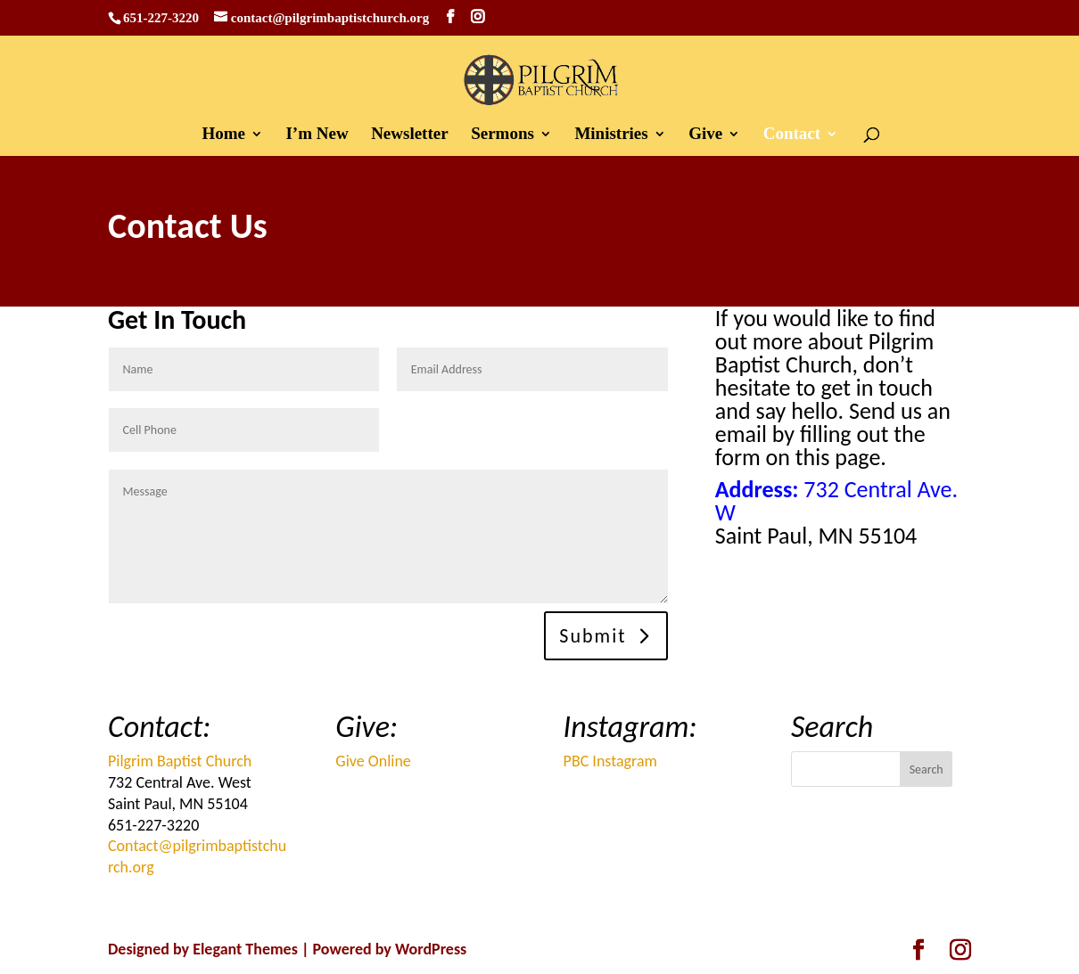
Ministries (610, 135)
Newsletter (410, 135)
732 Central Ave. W (836, 501)
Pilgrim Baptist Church (179, 761)
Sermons (502, 135)
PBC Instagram (610, 761)
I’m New (316, 135)
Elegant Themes (245, 949)
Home (223, 135)
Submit (592, 636)
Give (705, 135)
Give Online (373, 761)
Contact (791, 135)
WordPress (430, 949)
